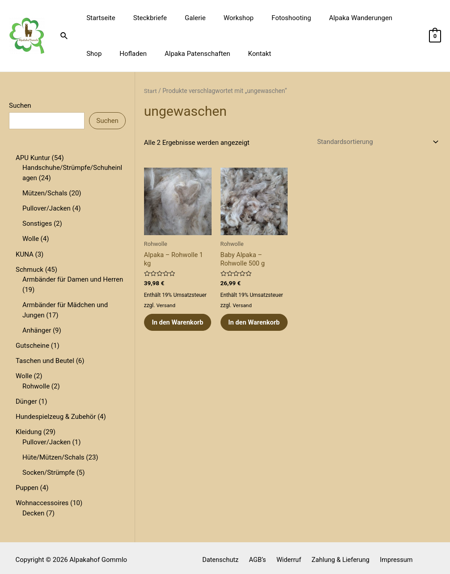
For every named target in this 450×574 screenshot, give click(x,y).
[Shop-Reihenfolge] (374, 141)
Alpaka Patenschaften (158, 54)
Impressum (391, 556)
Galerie (184, 18)
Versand (166, 306)
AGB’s (260, 556)
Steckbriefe (143, 18)
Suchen (20, 105)
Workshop (223, 18)
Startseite (98, 18)
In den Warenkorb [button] (169, 328)
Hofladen (97, 54)
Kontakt (215, 54)
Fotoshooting (271, 18)
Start (150, 90)
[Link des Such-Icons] (64, 36)
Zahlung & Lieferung (338, 556)
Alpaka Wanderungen (336, 18)
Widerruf (288, 556)
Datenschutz (226, 556)
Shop (388, 18)
